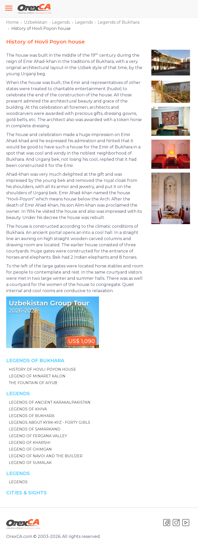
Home (12, 22)
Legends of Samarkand (34, 429)
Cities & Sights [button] (26, 493)
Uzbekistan (35, 22)
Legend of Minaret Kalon (37, 376)
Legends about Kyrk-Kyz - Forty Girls (49, 422)
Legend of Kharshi (30, 442)
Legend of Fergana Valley (38, 436)
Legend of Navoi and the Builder (45, 456)
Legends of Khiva (28, 409)
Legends (61, 22)
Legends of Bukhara (118, 22)
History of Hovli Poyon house (42, 369)
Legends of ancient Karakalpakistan (49, 402)
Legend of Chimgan (30, 449)
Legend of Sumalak (30, 462)
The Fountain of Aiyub (33, 382)
